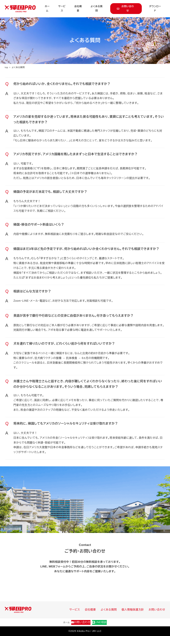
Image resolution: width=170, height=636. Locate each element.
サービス (74, 609)
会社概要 (90, 609)
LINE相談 (99, 622)
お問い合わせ (157, 609)
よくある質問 (109, 609)
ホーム (66, 622)
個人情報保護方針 (133, 609)
